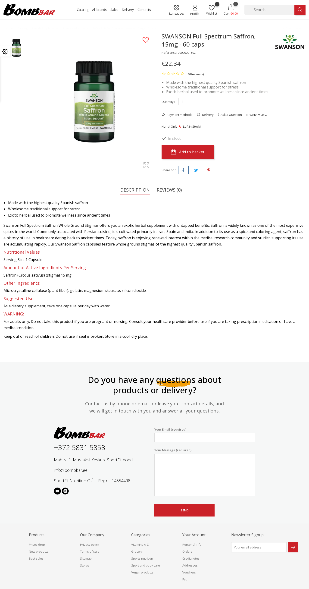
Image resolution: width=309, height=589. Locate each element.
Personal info (191, 544)
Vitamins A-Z (140, 544)
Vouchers (189, 572)
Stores (84, 565)
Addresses (190, 565)
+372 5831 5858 (79, 447)
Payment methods (179, 115)
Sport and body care (145, 565)
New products (38, 551)
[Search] (269, 10)
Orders (187, 551)
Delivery (128, 9)
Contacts (144, 9)
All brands (99, 9)
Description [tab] (135, 190)
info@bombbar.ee (70, 470)
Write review (258, 115)
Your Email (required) (204, 434)
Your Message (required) (204, 472)
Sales (114, 9)
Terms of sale (89, 551)
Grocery (137, 551)
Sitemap (86, 558)
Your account (194, 534)
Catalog (83, 9)
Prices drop (37, 544)
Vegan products (142, 572)
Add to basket (188, 152)
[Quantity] (182, 101)
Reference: (169, 52)
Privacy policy (89, 544)
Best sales (36, 558)
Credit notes (191, 558)
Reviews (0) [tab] (169, 190)
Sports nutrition (142, 558)
